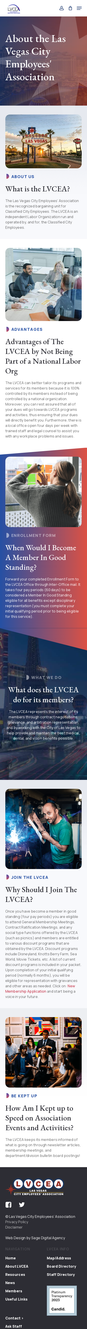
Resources (15, 1274)
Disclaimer (14, 1227)
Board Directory (61, 1266)
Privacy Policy (16, 1221)
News (10, 1282)
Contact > (14, 1318)
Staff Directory (61, 1274)
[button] (79, 8)
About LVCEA (16, 1266)
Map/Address (59, 1258)
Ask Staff (13, 1326)
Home (10, 1258)
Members (13, 1291)
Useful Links (16, 1299)
